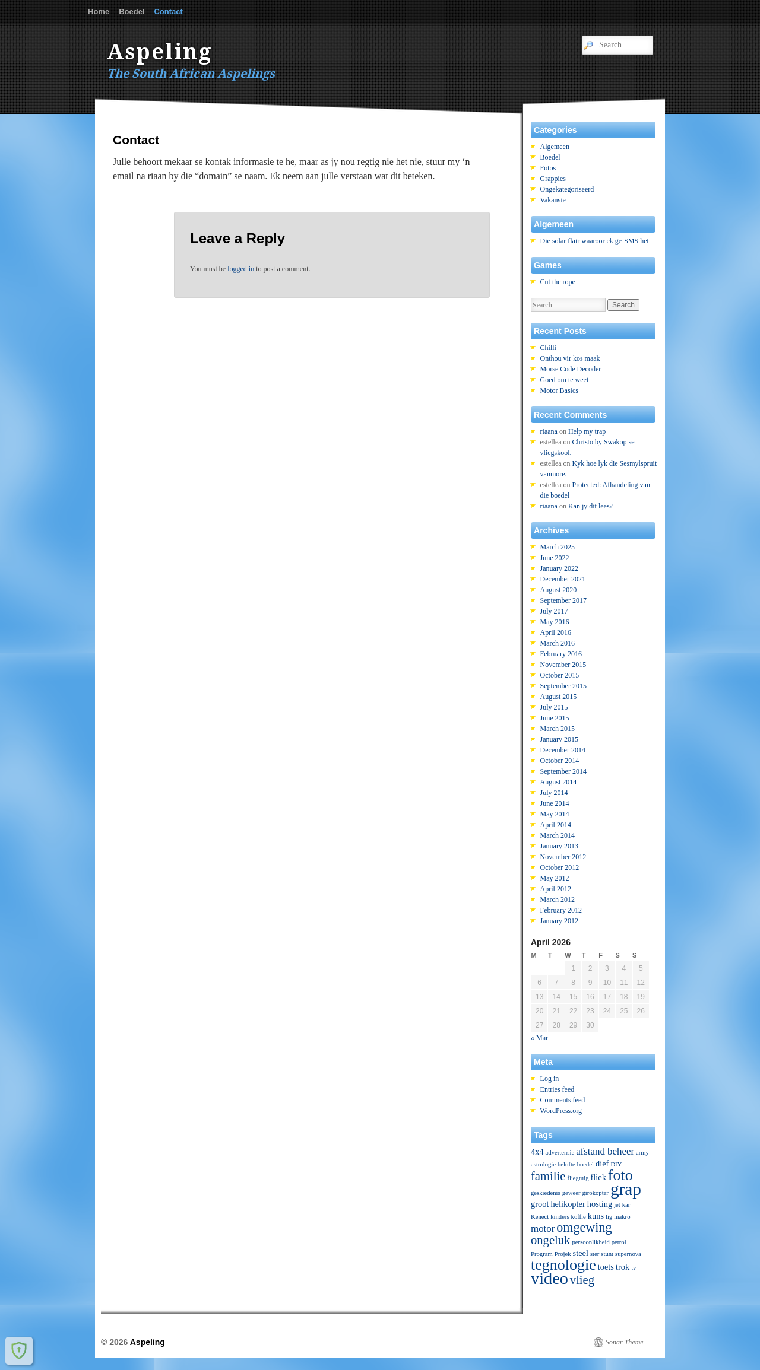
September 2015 (563, 686)
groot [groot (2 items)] (540, 1204)
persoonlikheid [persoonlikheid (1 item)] (590, 1242)
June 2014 (554, 803)
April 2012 (555, 889)
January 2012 (559, 921)
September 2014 (563, 771)
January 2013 (559, 846)
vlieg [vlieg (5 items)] (582, 1279)
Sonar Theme (625, 1342)
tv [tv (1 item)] (633, 1267)
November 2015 (563, 664)
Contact (168, 11)
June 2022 (554, 558)
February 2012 (561, 910)
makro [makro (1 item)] (622, 1216)
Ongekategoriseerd (567, 189)
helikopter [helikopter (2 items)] (567, 1204)
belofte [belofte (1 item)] (566, 1164)
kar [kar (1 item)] (626, 1204)
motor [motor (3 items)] (543, 1228)
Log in (549, 1079)
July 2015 (554, 707)
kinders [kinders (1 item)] (559, 1216)
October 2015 (560, 675)
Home (98, 11)
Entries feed (557, 1089)
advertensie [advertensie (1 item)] (560, 1152)
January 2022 (559, 568)
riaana (549, 431)
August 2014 (558, 782)
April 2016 (555, 632)
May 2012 (554, 878)
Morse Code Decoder (570, 369)
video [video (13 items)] (549, 1278)
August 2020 (558, 590)
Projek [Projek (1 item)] (563, 1254)
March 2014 (557, 835)
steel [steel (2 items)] (580, 1253)
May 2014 (554, 814)
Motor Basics (559, 390)
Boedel (131, 11)
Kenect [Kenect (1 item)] (540, 1216)
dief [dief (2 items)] (602, 1163)
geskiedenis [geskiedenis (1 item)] (545, 1193)
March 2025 (557, 547)
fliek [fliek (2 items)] (598, 1177)
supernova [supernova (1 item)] (628, 1254)
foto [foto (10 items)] (620, 1175)
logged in (240, 269)
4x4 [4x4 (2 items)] (537, 1151)
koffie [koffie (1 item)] (578, 1216)
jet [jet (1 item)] (617, 1204)
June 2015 (554, 718)
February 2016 (561, 654)
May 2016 (554, 622)
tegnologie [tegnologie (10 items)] (563, 1264)
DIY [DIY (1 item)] (616, 1164)
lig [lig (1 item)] (609, 1216)
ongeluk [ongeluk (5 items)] (550, 1240)
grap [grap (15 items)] (625, 1189)
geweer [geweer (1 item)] (571, 1193)
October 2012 (560, 867)
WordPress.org (561, 1111)
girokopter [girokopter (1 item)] (595, 1193)
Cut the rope (557, 282)
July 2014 (554, 793)
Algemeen (554, 146)
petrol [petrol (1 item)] (619, 1242)
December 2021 (562, 579)
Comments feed (562, 1100)
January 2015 (559, 739)
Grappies (553, 178)
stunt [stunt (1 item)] (607, 1254)
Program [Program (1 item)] (542, 1254)
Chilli (548, 348)
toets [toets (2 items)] (606, 1267)
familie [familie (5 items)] (548, 1176)
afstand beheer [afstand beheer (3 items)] (605, 1151)
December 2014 (562, 750)
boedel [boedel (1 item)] (585, 1164)
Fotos (548, 168)
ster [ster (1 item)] (594, 1254)
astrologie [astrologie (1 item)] (543, 1164)
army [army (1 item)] (642, 1152)
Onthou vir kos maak (570, 358)
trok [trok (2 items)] (622, 1267)
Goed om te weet (564, 380)
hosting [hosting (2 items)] (599, 1204)
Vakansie (553, 200)
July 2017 (554, 611)
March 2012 (557, 899)
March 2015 (557, 728)
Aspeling (160, 52)
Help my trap (587, 431)
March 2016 (557, 643)
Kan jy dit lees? (590, 506)
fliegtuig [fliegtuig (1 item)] (577, 1178)
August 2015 (558, 696)
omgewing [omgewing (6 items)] (584, 1227)
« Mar (539, 1038)
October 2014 (560, 760)
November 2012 (563, 857)
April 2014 (555, 825)
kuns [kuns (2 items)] (596, 1215)
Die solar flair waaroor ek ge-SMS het (594, 241)
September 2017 (563, 600)
